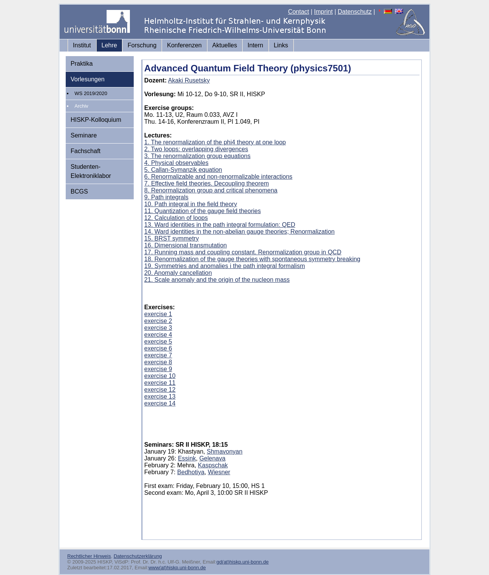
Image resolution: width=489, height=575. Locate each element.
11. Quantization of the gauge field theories (202, 211)
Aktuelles (224, 45)
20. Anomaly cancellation (178, 273)
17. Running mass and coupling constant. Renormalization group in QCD (243, 252)
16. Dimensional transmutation (185, 245)
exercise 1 (158, 314)
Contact (298, 11)
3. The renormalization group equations (197, 156)
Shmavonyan (224, 451)
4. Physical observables (176, 163)
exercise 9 (158, 369)
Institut (82, 45)
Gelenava (212, 458)
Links (281, 45)
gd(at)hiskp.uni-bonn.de (243, 562)
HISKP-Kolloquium (96, 119)
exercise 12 (160, 389)
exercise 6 (158, 348)
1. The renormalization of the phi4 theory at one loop (215, 142)
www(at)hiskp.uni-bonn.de (177, 567)
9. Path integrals (166, 197)
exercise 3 (158, 328)
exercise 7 (158, 355)
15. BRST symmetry (171, 238)
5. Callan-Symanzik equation (183, 169)
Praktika (82, 63)
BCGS (79, 191)
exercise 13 (160, 396)
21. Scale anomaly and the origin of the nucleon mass (217, 279)
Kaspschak (213, 465)
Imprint (323, 11)
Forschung (142, 45)
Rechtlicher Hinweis (89, 556)
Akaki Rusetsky (189, 80)
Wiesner (219, 472)
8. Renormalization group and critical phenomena (211, 190)
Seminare (84, 135)
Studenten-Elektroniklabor (91, 171)
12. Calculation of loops (176, 218)
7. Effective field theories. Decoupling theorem (206, 183)
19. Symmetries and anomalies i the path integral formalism (224, 266)
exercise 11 (160, 383)
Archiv (81, 106)
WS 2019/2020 (90, 93)
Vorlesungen (88, 79)
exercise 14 (160, 403)
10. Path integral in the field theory (190, 204)
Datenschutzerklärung (137, 556)
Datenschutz (355, 11)
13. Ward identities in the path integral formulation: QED (219, 224)
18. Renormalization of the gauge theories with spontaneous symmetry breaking (252, 259)
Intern (255, 45)
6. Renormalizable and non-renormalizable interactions (218, 176)
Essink (187, 458)
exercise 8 (158, 362)
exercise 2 (158, 321)
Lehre (109, 45)
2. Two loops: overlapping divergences (196, 149)
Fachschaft (85, 151)
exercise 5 (158, 341)
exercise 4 (158, 334)
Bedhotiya (190, 472)
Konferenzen (184, 45)
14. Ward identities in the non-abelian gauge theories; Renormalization (239, 231)
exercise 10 (160, 376)
